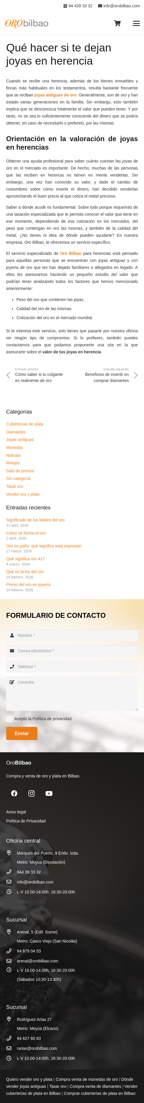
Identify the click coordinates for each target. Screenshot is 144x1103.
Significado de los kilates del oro (35, 520)
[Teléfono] (72, 666)
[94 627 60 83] (11, 1038)
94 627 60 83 (29, 1038)
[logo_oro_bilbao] (27, 23)
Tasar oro (14, 486)
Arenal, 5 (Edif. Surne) (37, 932)
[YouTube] (49, 794)
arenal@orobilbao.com (37, 961)
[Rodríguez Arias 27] (11, 1019)
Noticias (13, 455)
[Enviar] (21, 733)
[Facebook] (14, 794)
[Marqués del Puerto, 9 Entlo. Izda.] (11, 852)
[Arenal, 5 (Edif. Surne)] (11, 931)
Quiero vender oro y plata (29, 1079)
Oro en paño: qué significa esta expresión (44, 546)
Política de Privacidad (26, 821)
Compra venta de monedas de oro (87, 1079)
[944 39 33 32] (11, 871)
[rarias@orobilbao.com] (11, 1048)
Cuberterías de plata (24, 424)
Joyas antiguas (19, 439)
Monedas (14, 447)
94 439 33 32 (77, 6)
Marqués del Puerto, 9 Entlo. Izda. (48, 853)
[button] (136, 23)
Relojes (13, 463)
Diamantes (16, 432)
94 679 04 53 (29, 951)
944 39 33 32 (29, 872)
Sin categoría (18, 478)
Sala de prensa (20, 470)
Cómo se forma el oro (26, 533)
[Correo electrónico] (72, 651)
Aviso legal (16, 812)
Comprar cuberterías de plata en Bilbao (99, 1093)
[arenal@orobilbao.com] (11, 961)
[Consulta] (72, 694)
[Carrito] (117, 23)
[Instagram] (31, 794)
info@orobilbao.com (119, 6)
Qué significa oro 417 (26, 558)
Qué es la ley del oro (25, 571)
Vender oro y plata (23, 494)
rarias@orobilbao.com (37, 1048)
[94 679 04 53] (11, 951)
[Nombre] (72, 635)
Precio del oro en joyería (29, 584)
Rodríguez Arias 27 (34, 1019)
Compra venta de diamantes (95, 1086)
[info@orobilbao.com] (11, 881)
